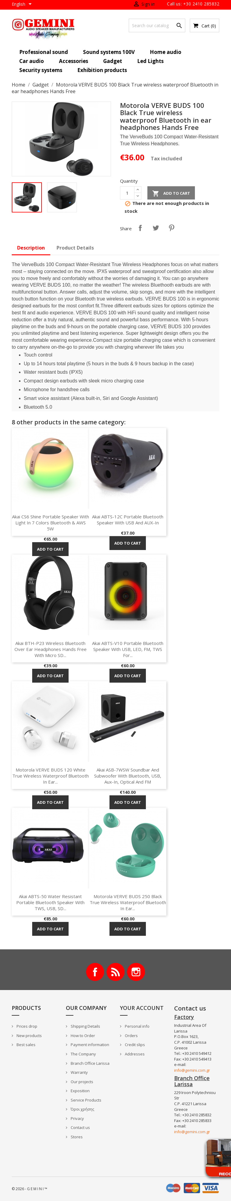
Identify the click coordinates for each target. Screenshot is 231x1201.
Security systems (40, 70)
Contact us (80, 1127)
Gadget (112, 61)
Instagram (136, 972)
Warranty (79, 1072)
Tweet (156, 228)
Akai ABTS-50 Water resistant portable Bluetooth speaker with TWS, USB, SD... (50, 902)
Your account (142, 1007)
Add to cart (171, 193)
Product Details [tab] (75, 247)
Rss (115, 972)
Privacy (77, 1118)
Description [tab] (31, 247)
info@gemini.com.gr (192, 1070)
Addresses (134, 1054)
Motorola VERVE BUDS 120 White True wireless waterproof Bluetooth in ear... (50, 776)
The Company (83, 1054)
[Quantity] (127, 193)
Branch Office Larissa (89, 1063)
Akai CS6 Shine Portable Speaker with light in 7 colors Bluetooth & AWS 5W (50, 523)
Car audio (31, 61)
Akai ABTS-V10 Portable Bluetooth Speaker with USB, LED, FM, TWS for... (127, 649)
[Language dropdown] (23, 4)
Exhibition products (102, 70)
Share (140, 228)
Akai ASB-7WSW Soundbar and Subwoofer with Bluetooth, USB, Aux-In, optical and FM (127, 776)
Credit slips (134, 1044)
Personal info (136, 1026)
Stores (76, 1137)
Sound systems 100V (109, 52)
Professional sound (43, 52)
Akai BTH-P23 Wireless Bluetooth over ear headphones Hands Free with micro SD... (50, 649)
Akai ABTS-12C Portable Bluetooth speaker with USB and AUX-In (127, 520)
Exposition (80, 1090)
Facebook (95, 972)
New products (29, 1035)
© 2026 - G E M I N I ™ (29, 1188)
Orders (131, 1035)
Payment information (89, 1044)
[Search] (157, 25)
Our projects (81, 1081)
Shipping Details (85, 1026)
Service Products (85, 1100)
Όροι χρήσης (82, 1109)
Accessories (73, 61)
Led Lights (150, 61)
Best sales (25, 1044)
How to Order (82, 1035)
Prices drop (26, 1026)
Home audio (165, 52)
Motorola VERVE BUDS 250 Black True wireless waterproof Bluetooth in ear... (128, 902)
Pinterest (171, 228)
